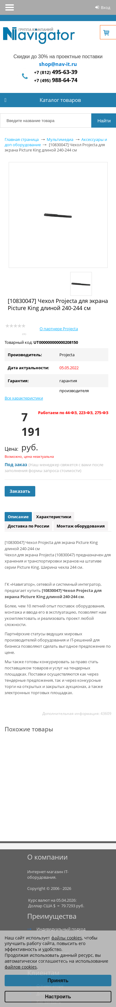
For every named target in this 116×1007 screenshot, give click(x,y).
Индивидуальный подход (61, 929)
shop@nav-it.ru (58, 64)
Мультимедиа (60, 139)
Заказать (20, 491)
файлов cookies (21, 967)
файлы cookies (66, 938)
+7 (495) (55, 80)
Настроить (58, 996)
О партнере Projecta (59, 328)
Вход (105, 7)
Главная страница (22, 139)
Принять (58, 980)
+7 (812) (55, 72)
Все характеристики (24, 398)
